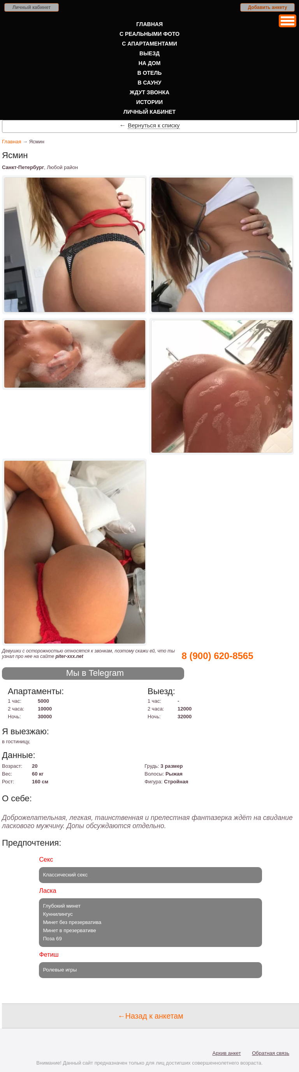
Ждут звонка (149, 92)
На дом (150, 63)
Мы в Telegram (95, 673)
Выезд (149, 53)
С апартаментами (149, 44)
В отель (149, 73)
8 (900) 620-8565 (217, 656)
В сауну (150, 82)
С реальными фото (149, 34)
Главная (149, 24)
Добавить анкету (267, 7)
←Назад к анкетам (150, 1016)
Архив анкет (227, 1053)
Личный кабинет (31, 7)
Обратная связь (270, 1053)
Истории (149, 102)
